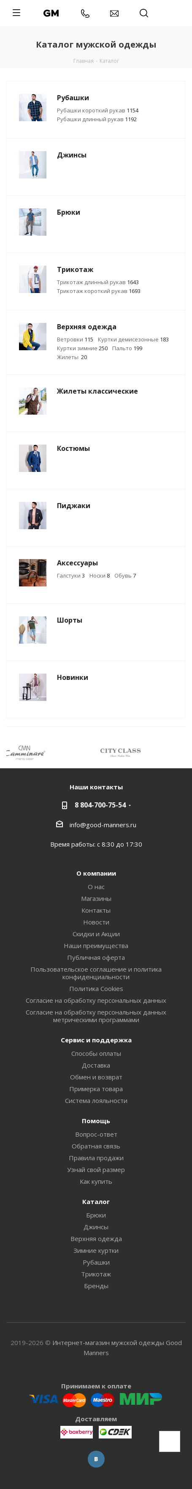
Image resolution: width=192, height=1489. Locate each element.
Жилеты (72, 357)
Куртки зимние (82, 348)
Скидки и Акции (96, 934)
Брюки (96, 1215)
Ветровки (75, 339)
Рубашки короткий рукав (97, 110)
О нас (96, 886)
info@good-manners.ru (103, 824)
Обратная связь (96, 1146)
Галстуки (71, 575)
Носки (99, 575)
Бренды (96, 1285)
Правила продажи (96, 1157)
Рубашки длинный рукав (97, 119)
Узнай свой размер (96, 1169)
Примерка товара (96, 1088)
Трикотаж (96, 1274)
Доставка (96, 1065)
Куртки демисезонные (133, 339)
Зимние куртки (96, 1250)
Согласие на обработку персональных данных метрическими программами (96, 1016)
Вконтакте (96, 1459)
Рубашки (96, 1262)
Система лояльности (96, 1100)
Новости (96, 922)
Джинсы (96, 1227)
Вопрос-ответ (96, 1134)
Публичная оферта (96, 957)
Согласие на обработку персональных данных (96, 1000)
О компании (96, 873)
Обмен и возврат (96, 1077)
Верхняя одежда (96, 1238)
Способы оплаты (96, 1053)
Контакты (96, 910)
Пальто (127, 348)
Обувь (125, 575)
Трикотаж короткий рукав (99, 291)
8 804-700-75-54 (100, 805)
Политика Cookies (96, 988)
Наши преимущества (96, 945)
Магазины (96, 898)
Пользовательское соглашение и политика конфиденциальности (96, 973)
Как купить (96, 1181)
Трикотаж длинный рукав (98, 282)
